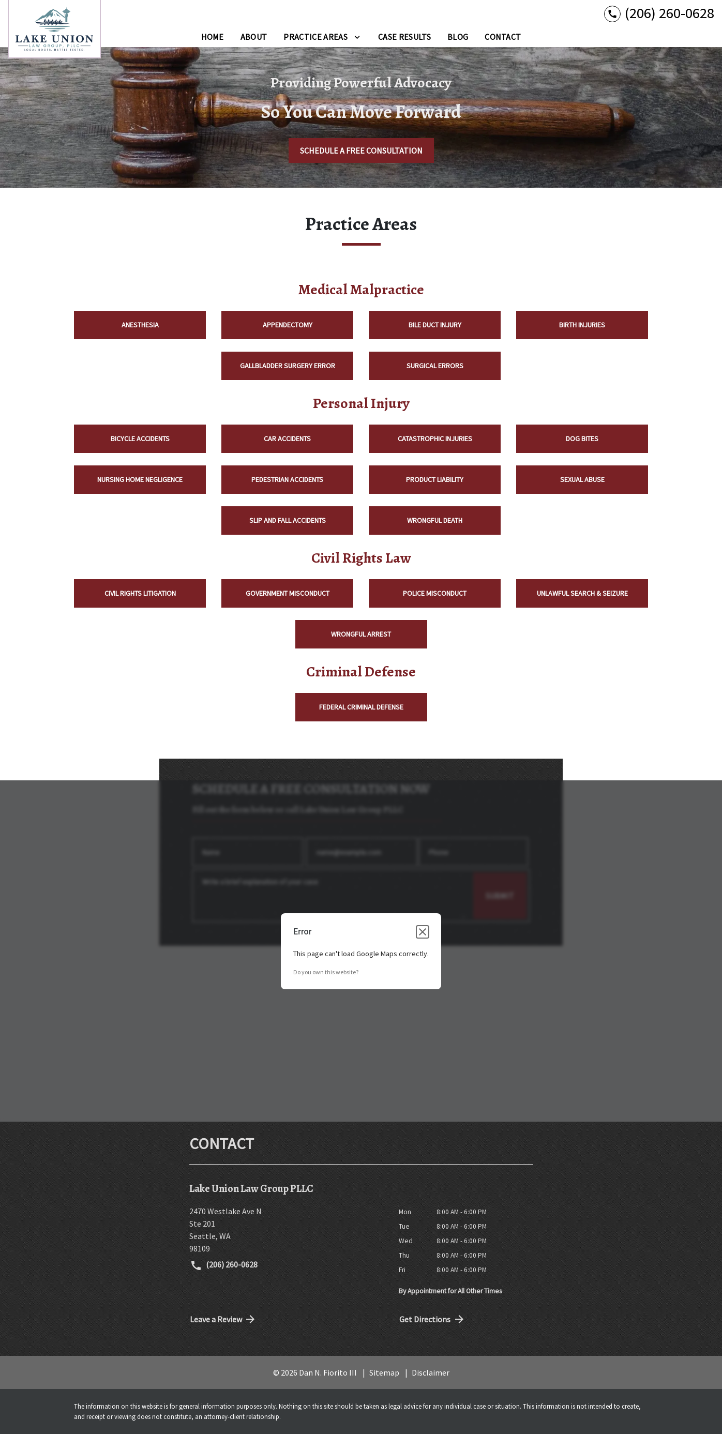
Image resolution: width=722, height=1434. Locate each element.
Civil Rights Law (361, 558)
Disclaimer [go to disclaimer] (430, 1372)
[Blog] (457, 36)
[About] (254, 36)
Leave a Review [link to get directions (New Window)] (223, 1319)
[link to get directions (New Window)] (286, 1230)
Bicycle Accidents (140, 438)
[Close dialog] (422, 932)
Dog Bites (582, 438)
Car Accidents (287, 438)
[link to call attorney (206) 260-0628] (659, 13)
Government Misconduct (287, 593)
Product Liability (434, 479)
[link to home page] (54, 29)
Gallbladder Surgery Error (287, 365)
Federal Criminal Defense (361, 707)
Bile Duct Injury (435, 324)
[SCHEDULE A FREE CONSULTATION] (361, 150)
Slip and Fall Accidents (287, 520)
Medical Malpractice (361, 289)
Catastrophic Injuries (435, 438)
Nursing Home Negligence (140, 479)
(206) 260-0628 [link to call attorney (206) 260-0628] (224, 1265)
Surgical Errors (435, 365)
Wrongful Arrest (361, 634)
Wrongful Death (434, 520)
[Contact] (502, 36)
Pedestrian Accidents (287, 479)
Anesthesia (140, 324)
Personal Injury (361, 403)
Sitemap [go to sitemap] (384, 1372)
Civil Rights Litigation (140, 593)
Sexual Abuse (582, 479)
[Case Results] (404, 36)
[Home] (212, 36)
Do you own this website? (325, 972)
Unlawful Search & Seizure (582, 593)
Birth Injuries (582, 324)
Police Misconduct (435, 593)
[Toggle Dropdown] (357, 36)
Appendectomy (287, 324)
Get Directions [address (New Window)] (432, 1319)
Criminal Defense (361, 672)
